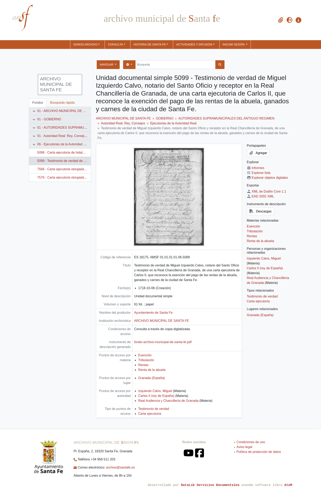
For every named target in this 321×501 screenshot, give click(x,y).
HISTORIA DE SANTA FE (149, 44)
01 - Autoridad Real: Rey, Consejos (62, 136)
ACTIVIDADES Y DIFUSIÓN (194, 44)
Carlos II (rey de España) (156, 396)
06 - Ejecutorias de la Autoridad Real (63, 144)
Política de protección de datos (258, 452)
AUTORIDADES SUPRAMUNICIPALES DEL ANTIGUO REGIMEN (226, 118)
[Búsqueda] (175, 64)
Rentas (143, 365)
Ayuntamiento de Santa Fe (153, 312)
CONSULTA (115, 44)
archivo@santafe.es (120, 467)
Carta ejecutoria (149, 413)
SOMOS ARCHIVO (85, 44)
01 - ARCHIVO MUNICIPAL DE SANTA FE (67, 111)
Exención (145, 355)
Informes (255, 168)
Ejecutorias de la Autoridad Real (173, 123)
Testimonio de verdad (153, 408)
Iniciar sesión (234, 44)
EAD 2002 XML (260, 196)
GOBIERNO (164, 118)
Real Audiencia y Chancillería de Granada (168, 400)
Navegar (107, 64)
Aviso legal (244, 447)
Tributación (146, 360)
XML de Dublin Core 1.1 (266, 191)
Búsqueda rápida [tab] (62, 102)
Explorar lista (258, 173)
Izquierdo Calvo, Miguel (155, 391)
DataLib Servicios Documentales (210, 485)
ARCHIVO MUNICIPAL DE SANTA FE (123, 118)
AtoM (288, 485)
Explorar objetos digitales (267, 177)
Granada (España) (151, 378)
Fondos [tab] (37, 102)
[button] (280, 20)
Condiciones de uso (250, 442)
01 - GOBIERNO (49, 119)
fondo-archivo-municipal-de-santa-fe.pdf (163, 342)
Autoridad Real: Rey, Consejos (123, 123)
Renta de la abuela (151, 370)
